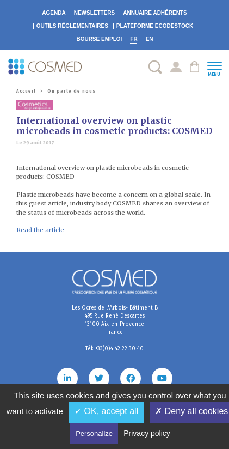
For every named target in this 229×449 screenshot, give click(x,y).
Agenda (53, 13)
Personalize (94, 433)
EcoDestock (154, 26)
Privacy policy (146, 433)
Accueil (26, 91)
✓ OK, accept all (106, 411)
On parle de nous (71, 91)
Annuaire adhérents (155, 13)
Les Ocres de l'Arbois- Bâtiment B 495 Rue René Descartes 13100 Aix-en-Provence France (115, 320)
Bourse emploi (99, 39)
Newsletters (94, 13)
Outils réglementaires (72, 26)
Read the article (40, 230)
